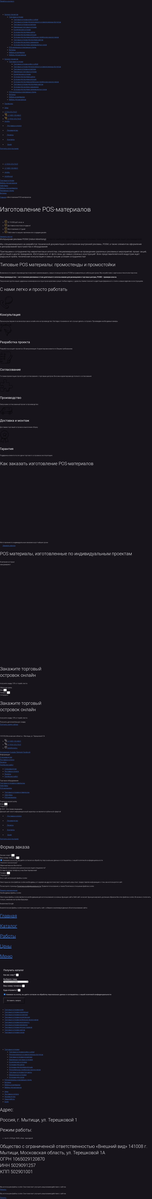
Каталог (8, 926)
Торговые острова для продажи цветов (28, 40)
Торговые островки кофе (14, 1010)
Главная (3, 197)
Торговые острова (16, 17)
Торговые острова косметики (25, 24)
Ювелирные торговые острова (25, 27)
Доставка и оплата (7, 760)
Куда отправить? (10, 990)
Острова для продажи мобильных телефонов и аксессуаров (36, 37)
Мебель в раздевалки (17, 52)
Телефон (3, 692)
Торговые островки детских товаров (18, 1027)
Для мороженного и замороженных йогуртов (26, 1054)
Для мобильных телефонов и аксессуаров (25, 1070)
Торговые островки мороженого (17, 1022)
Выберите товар (10, 979)
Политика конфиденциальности (29, 886)
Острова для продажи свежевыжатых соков (30, 45)
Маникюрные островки (17, 1075)
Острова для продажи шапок (24, 32)
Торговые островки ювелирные (16, 1012)
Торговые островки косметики (16, 1015)
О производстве (6, 757)
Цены (5, 946)
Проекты (3, 762)
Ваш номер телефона (8, 858)
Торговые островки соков (14, 1032)
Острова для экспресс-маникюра (26, 42)
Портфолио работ (6, 765)
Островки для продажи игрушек (21, 1067)
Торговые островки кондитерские (17, 1017)
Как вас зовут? (5, 855)
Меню (6, 956)
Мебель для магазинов (17, 55)
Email (2, 804)
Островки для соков (16, 1077)
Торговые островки (12, 1049)
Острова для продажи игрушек (25, 35)
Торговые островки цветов (15, 1030)
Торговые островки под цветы (20, 1072)
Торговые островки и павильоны (12, 783)
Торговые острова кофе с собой (26, 19)
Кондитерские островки (18, 1062)
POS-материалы (6, 788)
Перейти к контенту (7, 1)
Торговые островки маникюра (16, 1025)
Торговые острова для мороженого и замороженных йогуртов (37, 22)
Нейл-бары (4, 786)
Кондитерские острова (22, 30)
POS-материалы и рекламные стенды (22, 47)
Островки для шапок (16, 1065)
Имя (1, 690)
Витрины (12, 50)
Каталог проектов (11, 14)
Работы (8, 936)
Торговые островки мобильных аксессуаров (21, 1020)
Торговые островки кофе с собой (21, 1052)
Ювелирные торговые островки (21, 1060)
